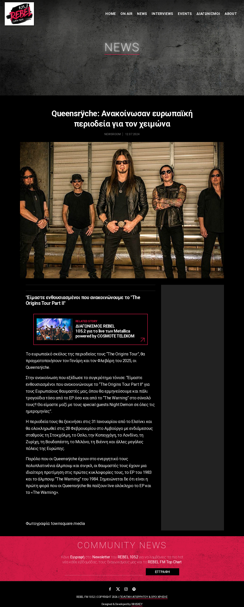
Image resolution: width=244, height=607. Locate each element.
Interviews (162, 14)
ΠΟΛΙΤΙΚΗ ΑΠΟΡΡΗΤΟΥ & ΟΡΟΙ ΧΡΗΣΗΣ (144, 597)
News (142, 14)
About (230, 14)
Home (110, 14)
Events (184, 14)
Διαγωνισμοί (208, 14)
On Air (126, 14)
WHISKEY (136, 604)
